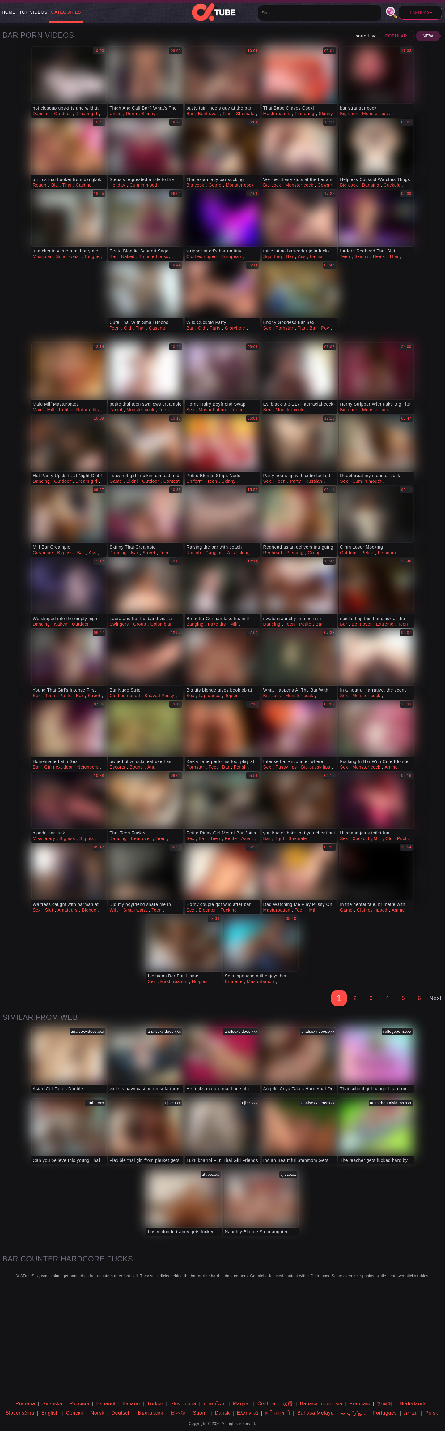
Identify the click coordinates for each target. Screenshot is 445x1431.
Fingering (305, 113)
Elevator (207, 909)
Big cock (349, 113)
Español (106, 1403)
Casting (84, 185)
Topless (233, 695)
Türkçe (155, 1403)
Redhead (272, 552)
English (50, 1413)
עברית (411, 1413)
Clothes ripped (201, 256)
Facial (115, 409)
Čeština (266, 1403)
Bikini (132, 481)
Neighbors (88, 767)
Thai (67, 185)
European (231, 256)
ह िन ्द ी (277, 1413)
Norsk (97, 1413)
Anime (391, 767)
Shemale (245, 113)
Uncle (115, 113)
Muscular (42, 256)
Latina (316, 256)
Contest (171, 481)
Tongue (92, 256)
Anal (152, 767)
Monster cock (376, 113)
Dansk (222, 1413)
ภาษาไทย (214, 1403)
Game (115, 481)
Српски (74, 1413)
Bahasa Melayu (315, 1413)
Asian (247, 838)
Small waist (68, 256)
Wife (114, 909)
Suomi (200, 1413)
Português (385, 1413)
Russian (313, 481)
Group (314, 552)
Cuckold (392, 185)
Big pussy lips (315, 767)
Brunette (234, 981)
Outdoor (62, 113)
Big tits (86, 838)
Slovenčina (183, 1403)
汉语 (287, 1403)
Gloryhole (235, 327)
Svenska (52, 1403)
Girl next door (58, 767)
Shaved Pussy (159, 695)
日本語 (178, 1413)
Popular (396, 35)
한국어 (384, 1403)
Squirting (272, 256)
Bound (136, 767)
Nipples (200, 981)
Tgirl (227, 113)
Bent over (208, 113)
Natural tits (87, 409)
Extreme (384, 624)
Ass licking (238, 552)
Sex (267, 327)
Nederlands (413, 1403)
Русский (79, 1403)
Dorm (131, 113)
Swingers (119, 624)
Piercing (294, 552)
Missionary (44, 838)
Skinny (149, 113)
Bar (190, 113)
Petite (367, 552)
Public (65, 409)
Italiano (131, 1403)
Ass (302, 256)
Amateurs (67, 909)
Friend (237, 409)
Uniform (194, 481)
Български (150, 1413)
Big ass (65, 552)
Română (25, 1403)
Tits (301, 327)
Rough (39, 185)
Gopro (215, 185)
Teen (345, 256)
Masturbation (276, 113)
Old (54, 185)
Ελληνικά (247, 1413)
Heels (379, 256)
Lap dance (210, 695)
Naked (127, 256)
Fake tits (217, 624)
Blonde (89, 909)
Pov (325, 327)
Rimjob (193, 552)
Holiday (117, 185)
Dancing (41, 113)
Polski (432, 1413)
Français (360, 1403)
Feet (213, 767)
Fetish (240, 767)
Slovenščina (20, 1413)
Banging (370, 185)
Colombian (161, 624)
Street (149, 552)
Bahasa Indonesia (321, 1403)
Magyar (241, 1403)
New (428, 35)
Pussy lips (286, 767)
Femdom (387, 552)
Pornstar (285, 327)
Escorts (117, 767)
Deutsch (121, 1413)
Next (435, 998)
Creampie (43, 552)
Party (215, 327)
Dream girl (86, 113)
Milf (51, 409)
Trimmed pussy (155, 256)
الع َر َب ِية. (353, 1413)
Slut (49, 909)
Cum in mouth (144, 185)
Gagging (214, 552)
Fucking (228, 909)
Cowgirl (325, 185)
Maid (38, 409)
